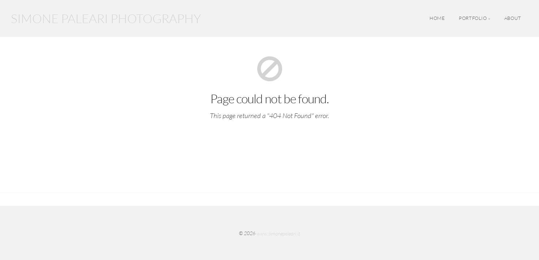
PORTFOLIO (473, 18)
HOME (437, 18)
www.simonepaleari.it (278, 233)
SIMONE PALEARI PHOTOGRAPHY (106, 18)
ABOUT (512, 18)
